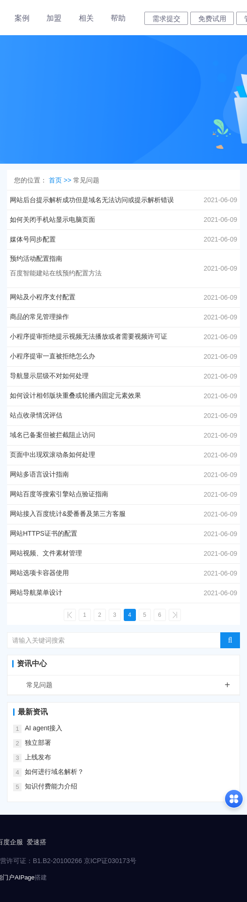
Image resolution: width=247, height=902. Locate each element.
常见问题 (133, 684)
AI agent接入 (43, 728)
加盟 (53, 18)
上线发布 (38, 757)
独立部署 (38, 742)
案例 (22, 18)
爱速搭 (36, 842)
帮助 (118, 18)
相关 (86, 18)
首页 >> (61, 180)
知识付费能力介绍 (51, 786)
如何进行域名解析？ (54, 771)
